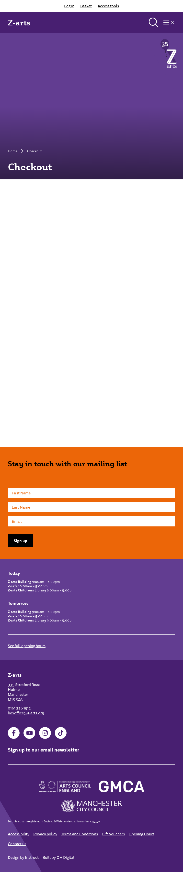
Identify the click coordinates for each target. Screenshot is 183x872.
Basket (86, 6)
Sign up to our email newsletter (43, 750)
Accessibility (18, 834)
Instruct (32, 857)
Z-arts (19, 22)
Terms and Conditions (79, 834)
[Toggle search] (154, 22)
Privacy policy (45, 834)
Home (12, 151)
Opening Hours (141, 834)
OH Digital (65, 857)
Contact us (17, 843)
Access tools (108, 6)
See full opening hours (27, 646)
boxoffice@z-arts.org (26, 713)
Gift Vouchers (113, 834)
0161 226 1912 (19, 708)
